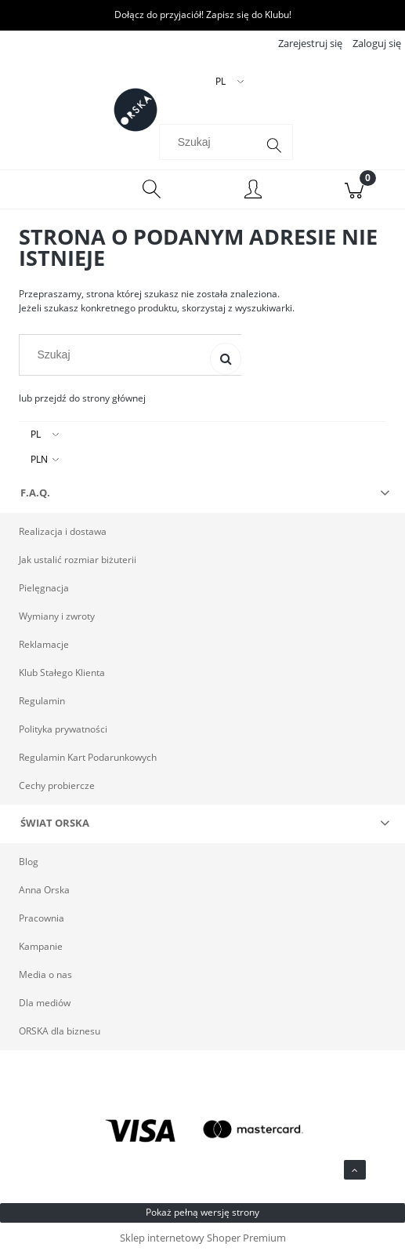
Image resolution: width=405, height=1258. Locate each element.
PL (36, 438)
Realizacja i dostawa (63, 536)
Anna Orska (44, 894)
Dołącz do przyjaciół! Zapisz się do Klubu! (202, 14)
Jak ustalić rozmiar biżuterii (77, 564)
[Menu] (50, 194)
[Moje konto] (253, 196)
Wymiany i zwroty (57, 620)
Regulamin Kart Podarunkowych (88, 762)
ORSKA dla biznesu (59, 1035)
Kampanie (41, 951)
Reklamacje (44, 649)
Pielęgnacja (44, 592)
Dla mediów (45, 1007)
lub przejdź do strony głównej (82, 402)
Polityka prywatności (63, 733)
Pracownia (41, 922)
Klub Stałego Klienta (62, 677)
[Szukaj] (274, 151)
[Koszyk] (354, 194)
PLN (39, 464)
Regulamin (42, 705)
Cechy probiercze (57, 790)
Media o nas (45, 979)
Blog (28, 866)
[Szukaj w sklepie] (211, 146)
